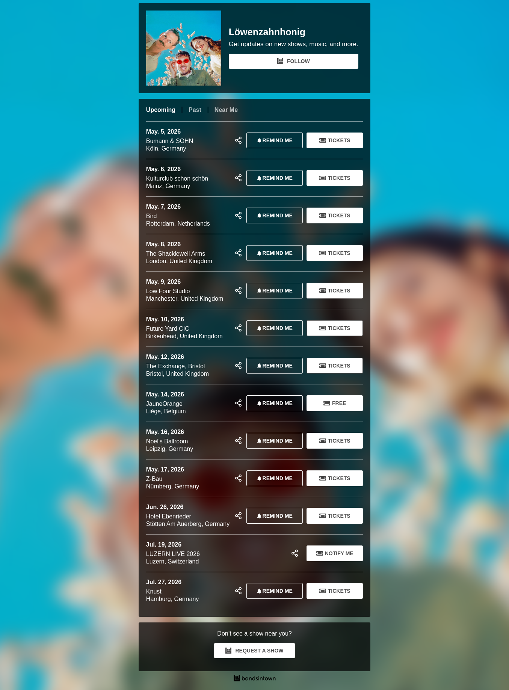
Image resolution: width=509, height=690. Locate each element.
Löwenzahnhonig (267, 32)
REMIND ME (273, 140)
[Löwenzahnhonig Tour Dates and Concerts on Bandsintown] (254, 679)
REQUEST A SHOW (254, 651)
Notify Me (334, 553)
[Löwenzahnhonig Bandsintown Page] (187, 48)
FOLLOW (293, 61)
